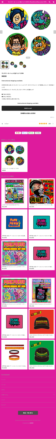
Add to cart (28, 108)
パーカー (3, 384)
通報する (52, 117)
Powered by (28, 423)
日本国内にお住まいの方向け (28, 113)
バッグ (3, 400)
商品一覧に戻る (28, 413)
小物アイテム (4, 395)
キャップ (3, 405)
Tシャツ (3, 379)
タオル (3, 389)
